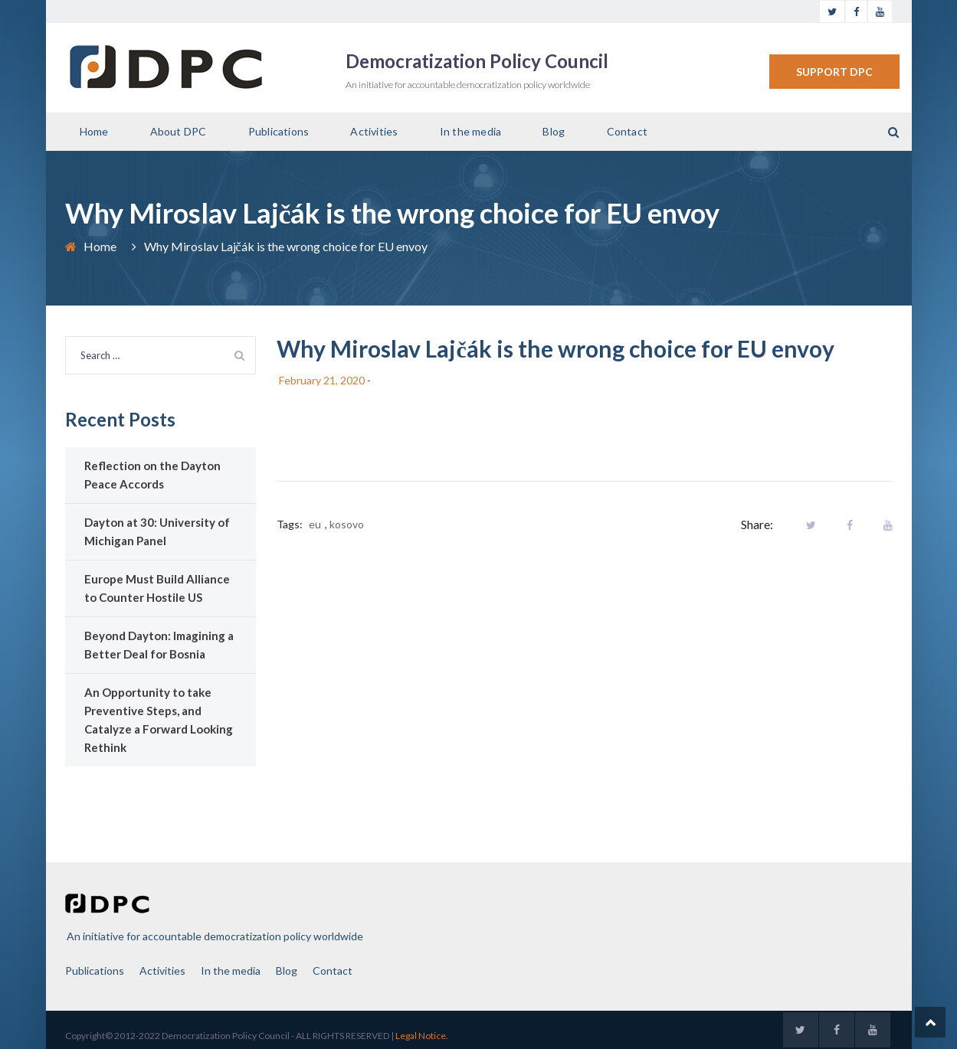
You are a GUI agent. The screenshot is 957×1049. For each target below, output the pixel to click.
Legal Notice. (421, 1035)
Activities (374, 131)
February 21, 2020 (322, 380)
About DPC (178, 131)
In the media (470, 131)
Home (94, 131)
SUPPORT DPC (834, 71)
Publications (278, 131)
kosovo (346, 524)
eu (315, 524)
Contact (627, 131)
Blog (553, 131)
